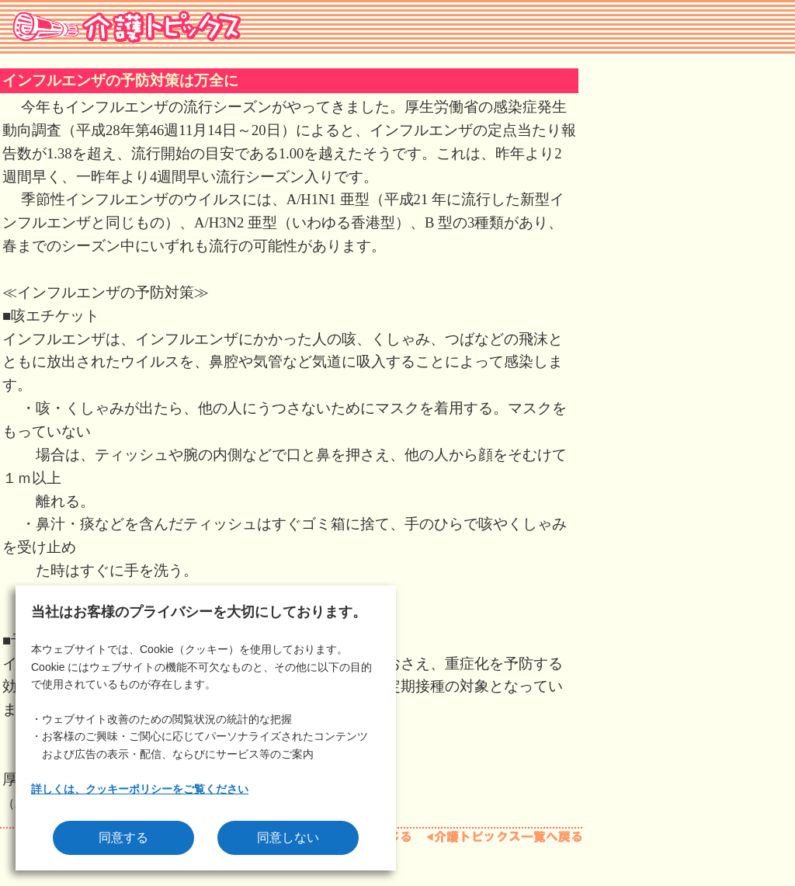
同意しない (288, 837)
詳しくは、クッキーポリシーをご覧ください (139, 789)
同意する (123, 837)
